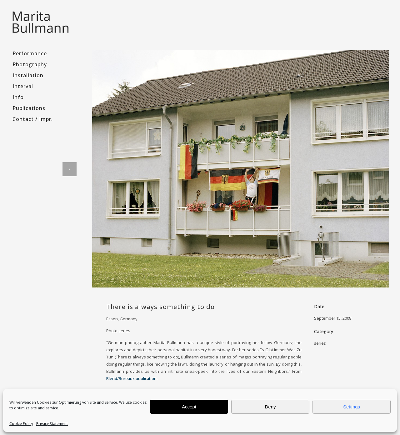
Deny (270, 406)
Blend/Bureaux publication (131, 378)
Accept (189, 406)
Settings (351, 406)
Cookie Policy (21, 423)
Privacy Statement (52, 423)
